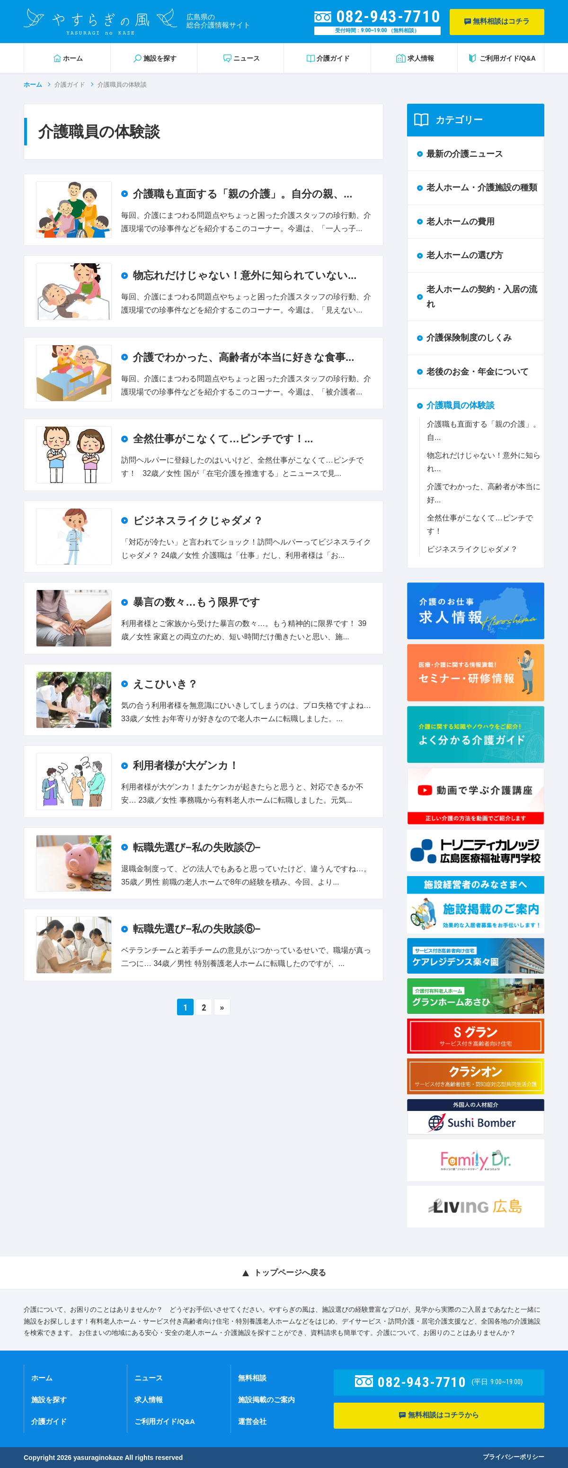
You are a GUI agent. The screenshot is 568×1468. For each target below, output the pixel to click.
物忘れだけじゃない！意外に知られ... (484, 462)
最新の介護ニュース (464, 154)
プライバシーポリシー (513, 1456)
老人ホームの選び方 (464, 255)
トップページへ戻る (290, 1272)
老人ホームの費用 (460, 221)
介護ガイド (69, 84)
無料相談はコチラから (439, 1415)
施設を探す (49, 1400)
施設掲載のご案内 (266, 1400)
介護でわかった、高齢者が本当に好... (484, 493)
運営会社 (252, 1421)
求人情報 (148, 1400)
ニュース (148, 1378)
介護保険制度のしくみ (469, 337)
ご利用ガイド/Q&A (164, 1421)
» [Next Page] (222, 1007)
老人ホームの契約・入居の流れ (481, 297)
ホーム (33, 84)
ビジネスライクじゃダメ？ (472, 549)
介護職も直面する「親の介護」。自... (484, 430)
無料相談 (252, 1378)
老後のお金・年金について (477, 371)
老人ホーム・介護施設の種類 (481, 187)
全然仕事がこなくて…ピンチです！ (480, 524)
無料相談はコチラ (497, 21)
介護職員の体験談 (460, 405)
